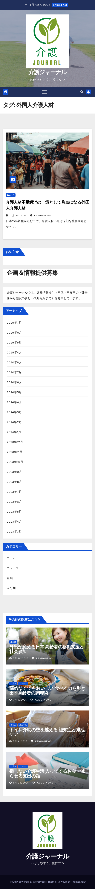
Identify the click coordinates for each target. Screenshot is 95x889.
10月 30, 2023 (18, 215)
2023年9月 (14, 472)
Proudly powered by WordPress (27, 881)
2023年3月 (14, 531)
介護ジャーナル (47, 72)
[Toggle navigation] (44, 92)
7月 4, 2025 (20, 741)
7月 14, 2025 (20, 658)
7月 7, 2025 (20, 699)
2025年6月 (14, 332)
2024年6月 (14, 382)
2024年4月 (14, 402)
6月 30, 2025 (21, 782)
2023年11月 (14, 452)
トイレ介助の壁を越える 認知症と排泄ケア (46, 732)
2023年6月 (14, 501)
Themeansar (78, 881)
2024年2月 (14, 422)
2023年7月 (14, 491)
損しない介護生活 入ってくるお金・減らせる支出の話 (46, 773)
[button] (81, 92)
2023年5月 (14, 511)
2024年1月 (14, 432)
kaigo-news (40, 215)
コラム (11, 558)
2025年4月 (14, 352)
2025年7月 (14, 322)
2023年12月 (15, 442)
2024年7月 (14, 372)
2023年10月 (15, 462)
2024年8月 (14, 362)
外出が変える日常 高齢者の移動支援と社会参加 (46, 649)
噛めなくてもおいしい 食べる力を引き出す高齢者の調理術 (47, 691)
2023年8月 (14, 482)
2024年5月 (14, 392)
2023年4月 (14, 521)
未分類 (11, 588)
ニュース (10, 195)
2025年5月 (14, 342)
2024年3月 (14, 412)
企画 (10, 578)
